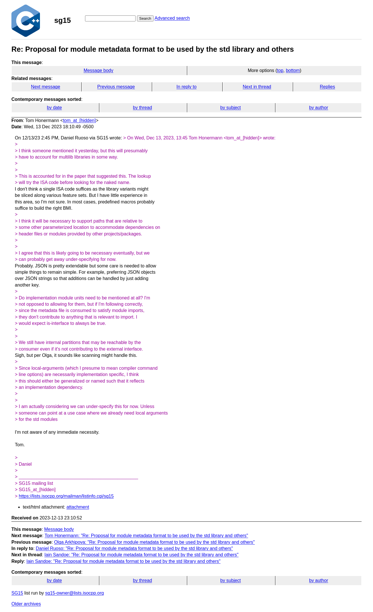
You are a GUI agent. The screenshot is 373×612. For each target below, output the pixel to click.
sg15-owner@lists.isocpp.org (74, 593)
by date (54, 107)
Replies (327, 86)
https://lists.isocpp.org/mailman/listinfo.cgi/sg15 (66, 496)
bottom (293, 70)
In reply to (186, 86)
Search (145, 18)
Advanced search (172, 18)
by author (318, 107)
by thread (142, 107)
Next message (45, 86)
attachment (77, 507)
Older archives (26, 603)
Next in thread (257, 86)
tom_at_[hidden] (79, 120)
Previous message (116, 86)
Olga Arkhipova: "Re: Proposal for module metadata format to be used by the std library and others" (154, 542)
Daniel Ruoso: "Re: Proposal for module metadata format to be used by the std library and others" (134, 548)
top (280, 70)
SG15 (17, 593)
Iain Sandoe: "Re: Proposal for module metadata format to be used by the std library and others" (142, 554)
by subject (230, 107)
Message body (98, 70)
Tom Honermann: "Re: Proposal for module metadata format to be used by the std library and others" (146, 535)
